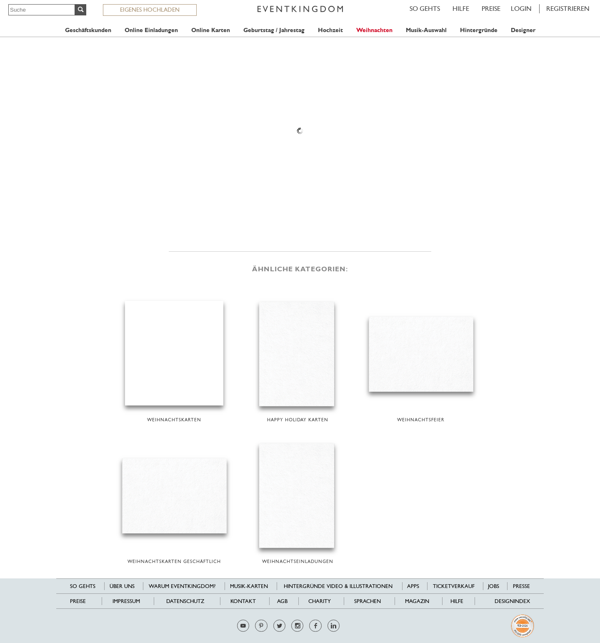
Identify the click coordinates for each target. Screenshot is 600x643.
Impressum (126, 601)
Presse (521, 586)
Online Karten (210, 30)
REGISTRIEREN (568, 9)
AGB (282, 601)
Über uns (122, 586)
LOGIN (521, 9)
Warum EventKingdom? (182, 586)
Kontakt (243, 601)
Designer (523, 30)
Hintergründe (479, 30)
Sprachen (367, 601)
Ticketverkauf (454, 586)
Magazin (417, 601)
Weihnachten (374, 30)
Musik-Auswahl (426, 30)
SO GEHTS (425, 9)
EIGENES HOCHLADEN (150, 9)
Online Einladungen (151, 30)
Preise (491, 9)
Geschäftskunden (88, 30)
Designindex (512, 601)
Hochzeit (330, 30)
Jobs (493, 586)
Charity (319, 601)
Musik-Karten (249, 586)
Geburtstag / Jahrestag (274, 30)
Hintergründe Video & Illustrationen (338, 586)
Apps (413, 586)
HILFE (460, 9)
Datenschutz (185, 601)
